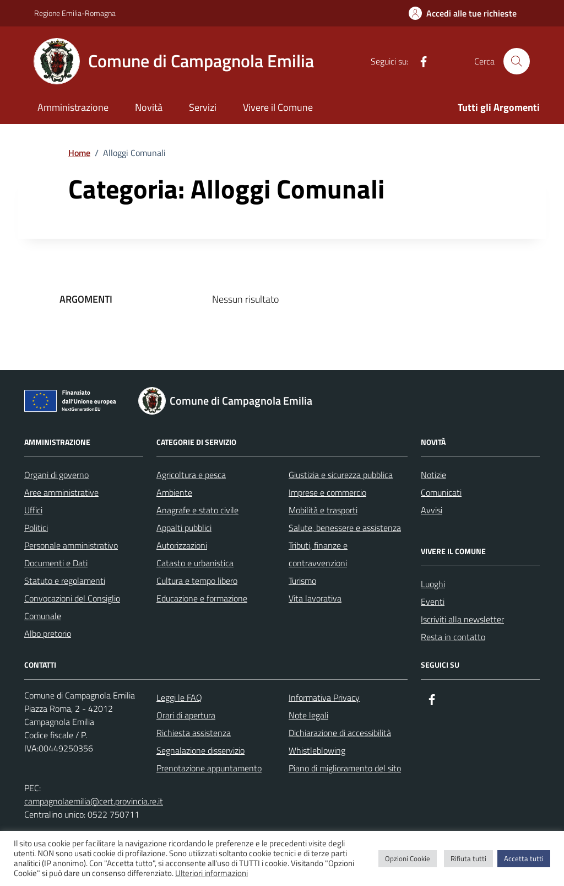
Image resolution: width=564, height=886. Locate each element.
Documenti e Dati (56, 563)
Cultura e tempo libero (196, 580)
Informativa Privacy (324, 697)
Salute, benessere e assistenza (345, 527)
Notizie (433, 474)
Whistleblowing (317, 750)
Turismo (302, 580)
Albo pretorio (47, 633)
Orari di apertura (185, 715)
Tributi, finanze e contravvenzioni (318, 554)
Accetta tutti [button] (524, 858)
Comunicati (441, 492)
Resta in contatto (453, 636)
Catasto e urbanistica (195, 563)
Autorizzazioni (181, 545)
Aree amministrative (61, 492)
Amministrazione (73, 107)
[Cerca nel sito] (516, 61)
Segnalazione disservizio (200, 750)
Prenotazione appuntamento (209, 768)
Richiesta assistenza (193, 732)
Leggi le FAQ (179, 697)
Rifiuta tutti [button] (468, 858)
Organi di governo (56, 474)
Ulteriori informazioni (211, 873)
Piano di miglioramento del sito (345, 768)
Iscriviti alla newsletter (462, 619)
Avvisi (431, 510)
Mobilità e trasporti (323, 510)
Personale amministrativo (71, 545)
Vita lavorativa (315, 598)
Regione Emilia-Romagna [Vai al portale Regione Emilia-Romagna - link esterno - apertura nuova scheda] (75, 13)
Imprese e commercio (327, 492)
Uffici (33, 510)
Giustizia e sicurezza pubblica (341, 474)
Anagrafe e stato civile (197, 510)
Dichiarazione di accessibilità (340, 732)
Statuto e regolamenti (64, 580)
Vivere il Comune (278, 107)
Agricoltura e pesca (191, 474)
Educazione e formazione (201, 598)
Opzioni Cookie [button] (407, 858)
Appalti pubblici (184, 527)
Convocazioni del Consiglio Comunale (72, 607)
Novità (148, 107)
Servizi (202, 107)
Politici (36, 527)
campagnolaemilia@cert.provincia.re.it (93, 801)
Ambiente (174, 492)
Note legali (308, 715)
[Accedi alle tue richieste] (462, 13)
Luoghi (433, 583)
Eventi (432, 601)
